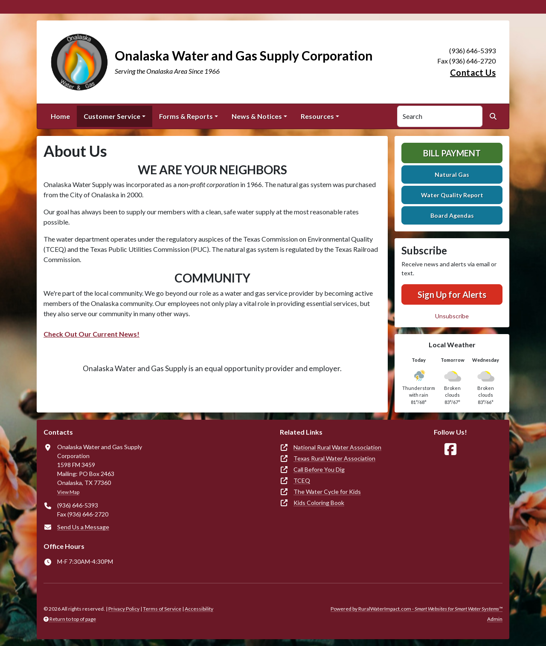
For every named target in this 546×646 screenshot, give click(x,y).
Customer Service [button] (112, 116)
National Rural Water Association (337, 447)
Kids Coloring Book (318, 502)
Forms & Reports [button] (186, 116)
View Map (68, 492)
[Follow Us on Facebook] (450, 449)
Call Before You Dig (319, 469)
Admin (494, 619)
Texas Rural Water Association (334, 458)
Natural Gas (452, 174)
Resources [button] (317, 116)
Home (60, 116)
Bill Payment (452, 153)
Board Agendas (452, 215)
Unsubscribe (452, 316)
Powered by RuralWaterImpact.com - (416, 609)
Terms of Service (162, 609)
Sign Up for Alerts (452, 294)
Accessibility (199, 609)
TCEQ (301, 480)
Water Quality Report (452, 195)
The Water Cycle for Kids (327, 491)
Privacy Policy (123, 609)
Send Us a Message (83, 527)
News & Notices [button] (257, 116)
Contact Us (473, 72)
